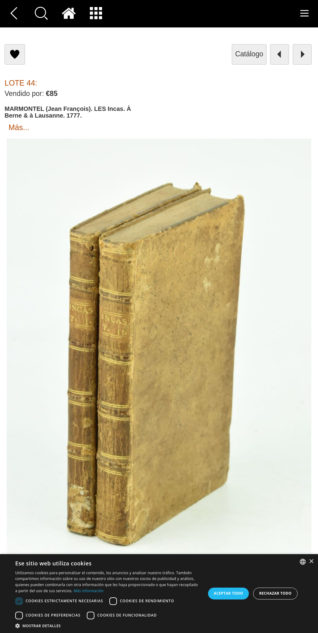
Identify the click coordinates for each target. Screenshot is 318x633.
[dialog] (159, 593)
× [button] (311, 561)
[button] (107, 625)
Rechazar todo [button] (275, 593)
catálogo (249, 54)
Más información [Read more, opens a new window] (89, 590)
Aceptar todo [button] (228, 593)
